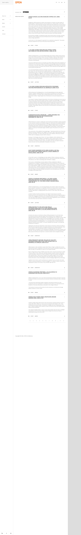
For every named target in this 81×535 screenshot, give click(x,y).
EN (56, 2)
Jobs (3, 30)
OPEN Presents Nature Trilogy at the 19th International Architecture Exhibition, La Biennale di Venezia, (42, 390)
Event (32, 72)
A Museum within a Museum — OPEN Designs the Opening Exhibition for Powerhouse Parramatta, (44, 192)
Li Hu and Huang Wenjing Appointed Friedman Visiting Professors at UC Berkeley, (43, 131)
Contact (3, 33)
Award (36, 283)
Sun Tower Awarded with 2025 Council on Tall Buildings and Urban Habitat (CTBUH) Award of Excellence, (43, 245)
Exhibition (37, 239)
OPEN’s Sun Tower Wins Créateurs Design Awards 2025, (42, 479)
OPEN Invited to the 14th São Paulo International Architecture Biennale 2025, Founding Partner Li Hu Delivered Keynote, (42, 333)
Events (3, 26)
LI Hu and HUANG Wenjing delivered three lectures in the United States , (42, 77)
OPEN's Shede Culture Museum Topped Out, (44, 17)
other (36, 72)
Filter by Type (18, 12)
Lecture (37, 125)
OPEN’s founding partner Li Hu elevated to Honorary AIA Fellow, (42, 437)
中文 (59, 2)
